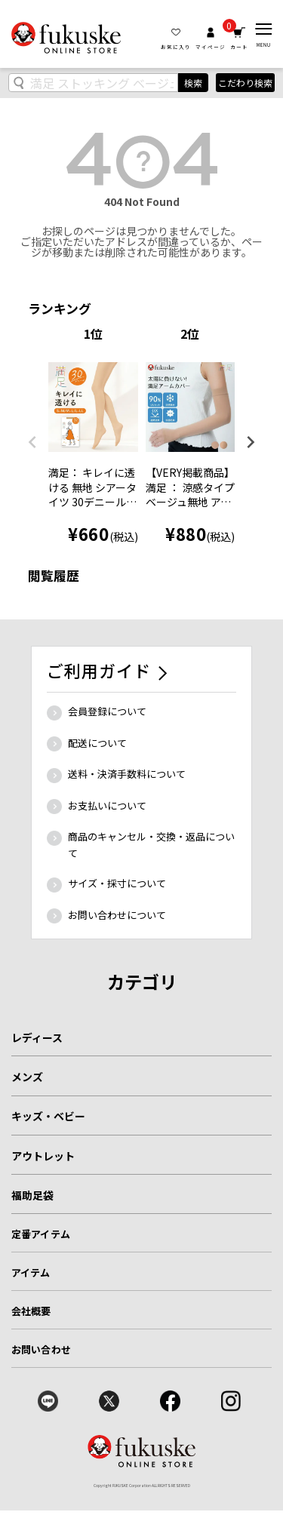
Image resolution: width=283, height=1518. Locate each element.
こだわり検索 (245, 82)
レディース (37, 1037)
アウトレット (43, 1155)
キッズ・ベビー (48, 1115)
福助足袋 (32, 1195)
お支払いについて (107, 805)
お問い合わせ (41, 1349)
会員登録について (107, 711)
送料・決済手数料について (127, 774)
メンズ (27, 1076)
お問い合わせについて (117, 915)
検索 (193, 82)
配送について (97, 743)
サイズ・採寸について (117, 883)
